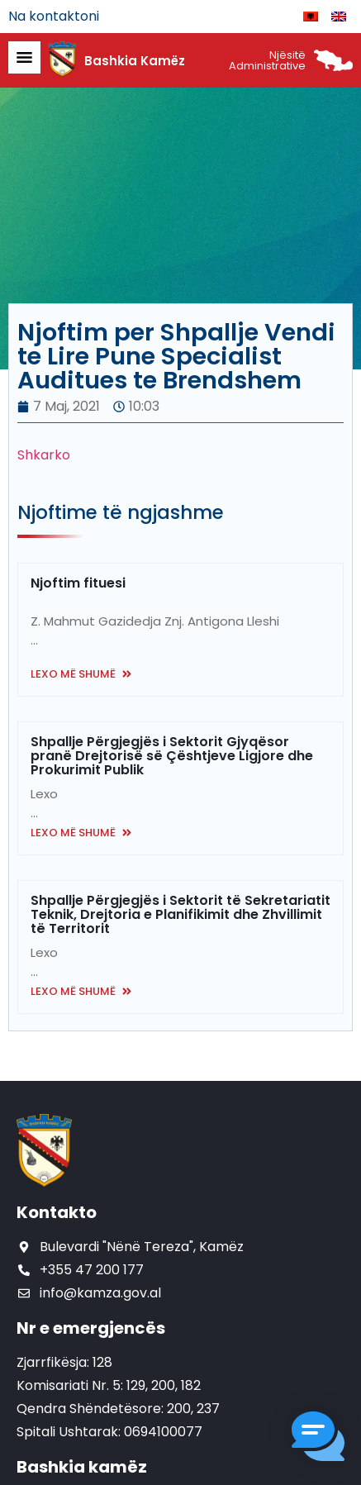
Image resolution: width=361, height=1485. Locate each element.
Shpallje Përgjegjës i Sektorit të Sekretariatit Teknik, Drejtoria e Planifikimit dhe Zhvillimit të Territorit (180, 914)
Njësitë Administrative (267, 60)
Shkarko (43, 454)
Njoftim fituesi (78, 583)
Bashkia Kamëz (134, 60)
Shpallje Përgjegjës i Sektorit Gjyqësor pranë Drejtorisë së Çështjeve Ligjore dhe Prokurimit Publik (172, 755)
